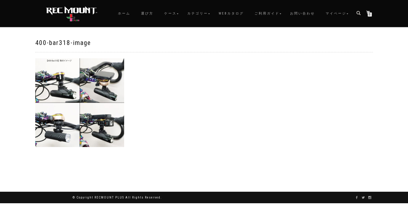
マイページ (336, 13)
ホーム (124, 13)
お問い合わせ (302, 13)
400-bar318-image (63, 42)
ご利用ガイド (267, 13)
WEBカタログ (231, 13)
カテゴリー (197, 13)
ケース (170, 13)
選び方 (147, 13)
